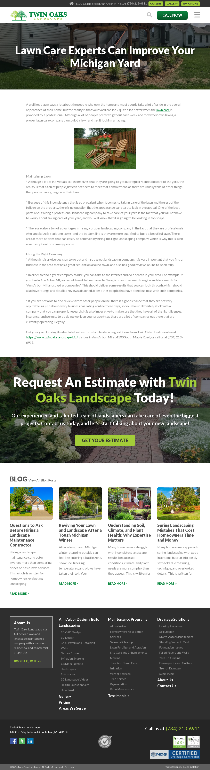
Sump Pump (167, 673)
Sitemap (69, 767)
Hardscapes (68, 669)
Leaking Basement (171, 626)
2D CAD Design (71, 632)
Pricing (64, 702)
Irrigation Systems (72, 658)
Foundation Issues (171, 647)
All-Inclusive (118, 626)
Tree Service (118, 679)
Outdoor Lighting (72, 664)
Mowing (115, 658)
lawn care (163, 110)
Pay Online (190, 3)
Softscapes (68, 674)
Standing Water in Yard (174, 642)
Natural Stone (70, 653)
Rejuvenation (118, 684)
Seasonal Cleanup (121, 642)
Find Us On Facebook (13, 741)
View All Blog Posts (42, 480)
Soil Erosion (166, 631)
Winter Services (120, 673)
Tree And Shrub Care (123, 663)
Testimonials (118, 695)
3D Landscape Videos (75, 679)
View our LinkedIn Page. (30, 741)
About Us (165, 680)
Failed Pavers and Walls (174, 652)
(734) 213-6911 (137, 3)
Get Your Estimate (105, 440)
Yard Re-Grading (169, 658)
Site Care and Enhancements (128, 652)
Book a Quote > (26, 661)
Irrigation (116, 668)
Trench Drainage (170, 668)
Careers (155, 3)
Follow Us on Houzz (22, 741)
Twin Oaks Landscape (25, 727)
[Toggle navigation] (197, 15)
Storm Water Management (176, 636)
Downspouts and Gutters (175, 663)
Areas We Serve (72, 708)
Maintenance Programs (127, 619)
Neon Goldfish (191, 766)
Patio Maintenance (122, 689)
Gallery (172, 3)
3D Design (67, 637)
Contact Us (166, 686)
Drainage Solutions (173, 619)
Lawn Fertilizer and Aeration (128, 647)
